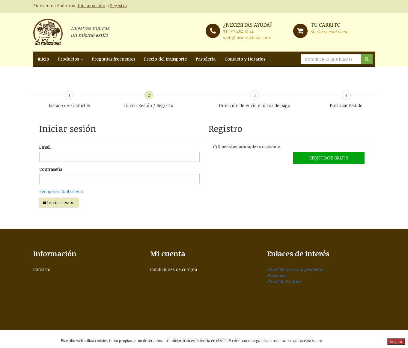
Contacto (41, 269)
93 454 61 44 (242, 31)
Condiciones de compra (173, 269)
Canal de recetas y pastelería (295, 269)
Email (45, 147)
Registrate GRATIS (328, 158)
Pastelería (206, 59)
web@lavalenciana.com (246, 37)
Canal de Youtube (284, 281)
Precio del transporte (165, 59)
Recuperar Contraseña (61, 191)
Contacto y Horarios (245, 59)
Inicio (43, 59)
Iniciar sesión (91, 5)
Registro (118, 5)
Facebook (276, 275)
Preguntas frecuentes (113, 59)
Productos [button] (70, 59)
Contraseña (50, 169)
